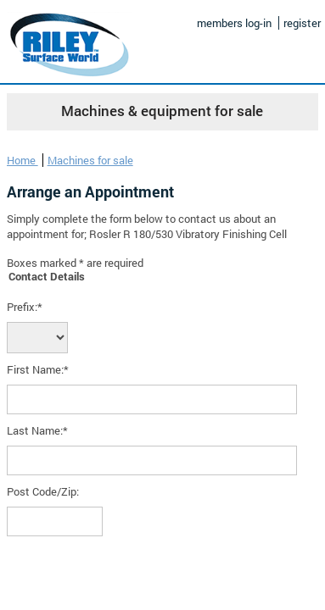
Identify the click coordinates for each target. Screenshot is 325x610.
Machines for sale (90, 160)
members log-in (234, 23)
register (302, 23)
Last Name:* (37, 430)
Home (22, 160)
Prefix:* (24, 306)
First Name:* (38, 369)
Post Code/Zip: (43, 491)
